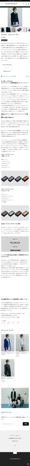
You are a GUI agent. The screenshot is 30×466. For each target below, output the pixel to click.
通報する (27, 76)
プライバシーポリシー (15, 435)
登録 (26, 423)
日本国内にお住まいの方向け (6, 71)
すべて (3, 322)
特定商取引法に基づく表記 (15, 438)
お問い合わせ (15, 441)
